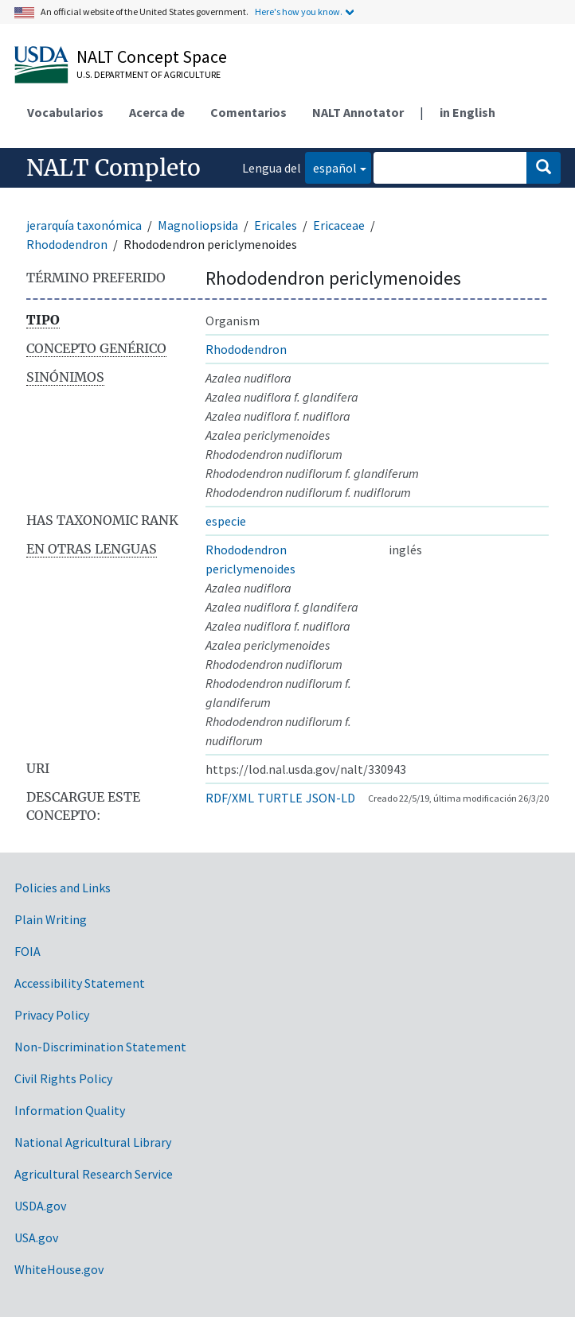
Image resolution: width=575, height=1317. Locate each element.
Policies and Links (62, 887)
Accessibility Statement (79, 983)
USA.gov (36, 1237)
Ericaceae (339, 225)
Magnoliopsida (198, 225)
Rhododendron (67, 244)
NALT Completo (113, 167)
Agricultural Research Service (93, 1174)
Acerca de (157, 112)
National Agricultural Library (92, 1142)
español (331, 166)
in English (467, 112)
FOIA (27, 951)
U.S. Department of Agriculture (148, 74)
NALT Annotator (358, 112)
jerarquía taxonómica (84, 225)
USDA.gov (40, 1206)
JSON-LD (330, 798)
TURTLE (280, 798)
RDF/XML (229, 798)
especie (225, 521)
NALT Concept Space (151, 56)
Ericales (275, 225)
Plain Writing (50, 919)
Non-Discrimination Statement (100, 1047)
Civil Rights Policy (63, 1078)
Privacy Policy (51, 1015)
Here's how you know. (298, 11)
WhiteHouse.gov (59, 1269)
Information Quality (69, 1110)
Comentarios (248, 112)
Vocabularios (65, 112)
